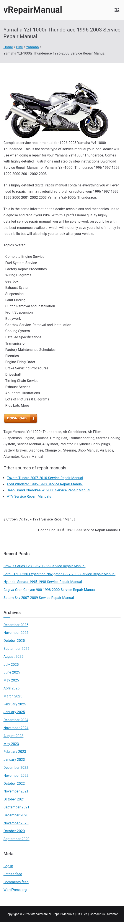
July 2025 (11, 665)
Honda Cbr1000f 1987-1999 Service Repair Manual (77, 530)
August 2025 (13, 657)
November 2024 (16, 728)
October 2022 (14, 783)
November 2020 (16, 823)
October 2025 (14, 641)
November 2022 (16, 776)
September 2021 (16, 807)
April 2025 (11, 688)
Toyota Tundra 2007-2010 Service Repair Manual (45, 478)
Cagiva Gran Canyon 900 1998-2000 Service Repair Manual (49, 590)
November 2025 (16, 633)
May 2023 (11, 744)
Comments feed (16, 882)
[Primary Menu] (117, 10)
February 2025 (14, 704)
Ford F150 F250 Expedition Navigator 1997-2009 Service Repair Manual (59, 574)
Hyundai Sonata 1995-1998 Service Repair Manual (42, 582)
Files (84, 914)
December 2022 (15, 768)
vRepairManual (32, 10)
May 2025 (11, 680)
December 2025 (15, 625)
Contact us (97, 914)
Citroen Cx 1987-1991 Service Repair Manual (41, 519)
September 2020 (16, 839)
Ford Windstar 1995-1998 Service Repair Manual (45, 484)
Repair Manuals (63, 914)
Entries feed (12, 874)
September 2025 (16, 649)
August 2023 (13, 736)
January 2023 (14, 760)
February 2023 (14, 752)
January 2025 (14, 712)
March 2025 (12, 696)
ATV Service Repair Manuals (29, 496)
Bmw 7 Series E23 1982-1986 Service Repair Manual (44, 566)
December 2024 (15, 720)
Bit (78, 914)
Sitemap (113, 914)
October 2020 (14, 831)
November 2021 (16, 791)
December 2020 (15, 815)
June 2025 (11, 672)
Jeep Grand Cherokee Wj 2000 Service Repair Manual (48, 490)
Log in (8, 866)
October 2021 (14, 799)
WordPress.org (15, 890)
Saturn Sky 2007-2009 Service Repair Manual (38, 598)
